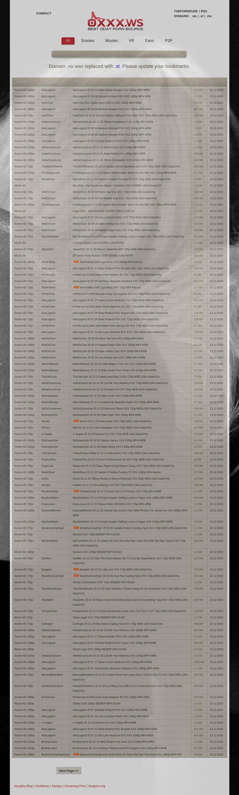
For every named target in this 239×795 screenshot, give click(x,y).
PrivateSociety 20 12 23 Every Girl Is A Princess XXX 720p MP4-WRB (117, 491)
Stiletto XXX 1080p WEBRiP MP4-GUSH (96, 703)
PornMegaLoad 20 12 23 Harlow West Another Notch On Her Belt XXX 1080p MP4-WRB (124, 204)
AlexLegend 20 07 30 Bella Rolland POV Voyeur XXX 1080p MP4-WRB (114, 643)
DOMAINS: (182, 16)
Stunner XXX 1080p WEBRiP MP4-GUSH (97, 552)
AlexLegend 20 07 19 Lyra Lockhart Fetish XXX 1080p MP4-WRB (111, 716)
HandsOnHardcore (52, 686)
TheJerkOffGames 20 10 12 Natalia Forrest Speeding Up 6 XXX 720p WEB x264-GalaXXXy (126, 166)
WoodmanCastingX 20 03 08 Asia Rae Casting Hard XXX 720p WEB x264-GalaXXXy (126, 576)
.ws (194, 16)
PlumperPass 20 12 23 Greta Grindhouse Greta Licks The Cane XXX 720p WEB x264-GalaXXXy (129, 611)
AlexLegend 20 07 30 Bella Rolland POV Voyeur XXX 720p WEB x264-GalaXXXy (120, 313)
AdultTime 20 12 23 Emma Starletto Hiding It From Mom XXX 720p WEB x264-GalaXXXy (125, 115)
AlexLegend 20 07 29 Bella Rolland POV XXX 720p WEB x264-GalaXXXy (116, 319)
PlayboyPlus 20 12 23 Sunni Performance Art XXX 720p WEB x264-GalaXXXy (118, 459)
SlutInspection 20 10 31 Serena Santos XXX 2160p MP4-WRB (109, 440)
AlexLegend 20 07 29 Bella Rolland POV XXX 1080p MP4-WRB (110, 710)
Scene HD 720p (23, 115)
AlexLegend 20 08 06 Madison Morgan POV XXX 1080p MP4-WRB (112, 134)
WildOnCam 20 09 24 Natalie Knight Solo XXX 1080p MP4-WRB (110, 344)
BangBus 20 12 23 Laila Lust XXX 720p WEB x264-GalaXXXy (112, 569)
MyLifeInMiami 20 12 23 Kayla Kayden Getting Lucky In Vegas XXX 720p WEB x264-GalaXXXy (128, 236)
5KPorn (45, 427)
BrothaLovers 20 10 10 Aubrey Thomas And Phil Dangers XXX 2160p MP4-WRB (120, 748)
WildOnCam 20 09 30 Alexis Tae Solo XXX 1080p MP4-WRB (108, 338)
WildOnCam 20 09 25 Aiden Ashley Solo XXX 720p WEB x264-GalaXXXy (115, 223)
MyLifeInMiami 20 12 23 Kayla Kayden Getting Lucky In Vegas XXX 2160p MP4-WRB (123, 521)
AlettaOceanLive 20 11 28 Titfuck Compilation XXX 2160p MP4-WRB (113, 121)
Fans (149, 40)
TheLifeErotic (49, 376)
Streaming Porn (75, 786)
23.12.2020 (216, 90)
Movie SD (20, 185)
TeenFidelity (48, 262)
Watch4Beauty (50, 364)
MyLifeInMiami (49, 236)
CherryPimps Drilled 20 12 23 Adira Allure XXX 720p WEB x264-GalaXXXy (116, 453)
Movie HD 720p (23, 534)
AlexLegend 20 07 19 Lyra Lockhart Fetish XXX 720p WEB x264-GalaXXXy (117, 217)
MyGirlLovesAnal (51, 408)
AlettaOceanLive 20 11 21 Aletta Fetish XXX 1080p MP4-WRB (109, 153)
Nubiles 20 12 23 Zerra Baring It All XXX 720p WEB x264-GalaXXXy (112, 485)
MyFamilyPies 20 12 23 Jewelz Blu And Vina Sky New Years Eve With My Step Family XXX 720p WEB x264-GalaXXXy (129, 543)
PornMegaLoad (50, 172)
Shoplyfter (47, 599)
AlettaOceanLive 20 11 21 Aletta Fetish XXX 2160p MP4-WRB (109, 147)
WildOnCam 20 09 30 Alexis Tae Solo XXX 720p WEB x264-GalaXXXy (114, 192)
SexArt (45, 421)
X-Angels (46, 434)
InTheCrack (48, 274)
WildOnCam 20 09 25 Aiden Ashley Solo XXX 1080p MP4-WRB (110, 351)
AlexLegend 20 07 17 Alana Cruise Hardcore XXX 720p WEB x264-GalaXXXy (118, 300)
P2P (169, 40)
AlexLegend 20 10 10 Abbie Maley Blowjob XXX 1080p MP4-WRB (111, 90)
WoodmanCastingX (52, 528)
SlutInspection (49, 395)
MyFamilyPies (49, 540)
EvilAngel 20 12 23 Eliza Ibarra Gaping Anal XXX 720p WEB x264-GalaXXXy (118, 623)
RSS (204, 11)
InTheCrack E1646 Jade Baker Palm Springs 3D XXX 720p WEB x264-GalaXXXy (120, 325)
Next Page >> (69, 771)
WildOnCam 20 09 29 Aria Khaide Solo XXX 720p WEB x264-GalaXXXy (115, 198)
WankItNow (48, 179)
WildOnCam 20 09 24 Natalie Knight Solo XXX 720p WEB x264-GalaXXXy (116, 230)
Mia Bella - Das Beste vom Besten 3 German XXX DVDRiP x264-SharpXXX (117, 185)
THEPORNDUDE (186, 11)
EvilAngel (46, 623)
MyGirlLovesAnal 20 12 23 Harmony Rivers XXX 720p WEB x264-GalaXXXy (117, 408)
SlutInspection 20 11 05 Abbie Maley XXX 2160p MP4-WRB (107, 446)
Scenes (87, 40)
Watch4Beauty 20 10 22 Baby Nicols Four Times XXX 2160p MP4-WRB (114, 370)
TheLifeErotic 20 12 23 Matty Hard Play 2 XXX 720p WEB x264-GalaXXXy (116, 376)
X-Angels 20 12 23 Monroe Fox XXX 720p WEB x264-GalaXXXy (110, 434)
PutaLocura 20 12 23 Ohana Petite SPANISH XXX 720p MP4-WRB (112, 504)
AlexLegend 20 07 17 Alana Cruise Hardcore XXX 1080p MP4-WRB (112, 662)
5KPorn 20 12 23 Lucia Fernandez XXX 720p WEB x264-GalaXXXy (112, 427)
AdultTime (47, 115)
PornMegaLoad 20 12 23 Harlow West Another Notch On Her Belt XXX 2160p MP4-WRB (124, 172)
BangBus (46, 569)
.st (201, 16)
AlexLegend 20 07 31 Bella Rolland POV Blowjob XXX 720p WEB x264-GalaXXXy (121, 268)
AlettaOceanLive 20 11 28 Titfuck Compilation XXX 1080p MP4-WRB (113, 160)
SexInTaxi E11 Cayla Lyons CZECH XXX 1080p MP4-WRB (107, 102)
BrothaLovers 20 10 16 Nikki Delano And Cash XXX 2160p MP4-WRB (113, 741)
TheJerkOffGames (52, 166)
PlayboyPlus (48, 459)
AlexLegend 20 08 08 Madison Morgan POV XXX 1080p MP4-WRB (112, 109)
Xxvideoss (42, 786)
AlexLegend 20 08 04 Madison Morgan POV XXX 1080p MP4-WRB (112, 128)
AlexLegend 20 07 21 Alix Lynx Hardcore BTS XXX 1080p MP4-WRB (113, 735)
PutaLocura (48, 504)
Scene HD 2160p (24, 121)
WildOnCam (48, 192)
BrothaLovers (49, 741)
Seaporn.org (96, 786)
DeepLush (47, 465)
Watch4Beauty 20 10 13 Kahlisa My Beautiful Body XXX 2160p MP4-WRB (116, 402)
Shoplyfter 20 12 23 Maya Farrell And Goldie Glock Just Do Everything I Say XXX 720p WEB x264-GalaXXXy (130, 602)
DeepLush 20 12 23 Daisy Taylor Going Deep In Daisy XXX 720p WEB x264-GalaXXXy (123, 465)
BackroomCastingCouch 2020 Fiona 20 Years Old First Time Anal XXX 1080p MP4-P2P (127, 754)
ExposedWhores (51, 510)
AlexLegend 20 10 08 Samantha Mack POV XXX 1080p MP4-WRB (112, 96)
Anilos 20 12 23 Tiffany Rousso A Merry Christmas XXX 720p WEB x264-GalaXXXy (121, 478)
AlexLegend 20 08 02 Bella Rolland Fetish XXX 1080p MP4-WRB (111, 141)
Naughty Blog (23, 786)
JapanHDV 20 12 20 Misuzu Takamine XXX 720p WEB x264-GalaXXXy (114, 249)
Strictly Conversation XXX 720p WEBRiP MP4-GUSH (104, 582)
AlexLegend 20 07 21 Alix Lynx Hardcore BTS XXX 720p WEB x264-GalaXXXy (119, 332)
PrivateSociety (49, 491)
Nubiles (45, 485)
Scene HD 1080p (24, 90)
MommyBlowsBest (52, 674)
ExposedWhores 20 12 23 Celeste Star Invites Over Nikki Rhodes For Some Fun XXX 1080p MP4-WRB (130, 513)
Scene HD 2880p (24, 262)
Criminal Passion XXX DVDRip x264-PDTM (98, 242)
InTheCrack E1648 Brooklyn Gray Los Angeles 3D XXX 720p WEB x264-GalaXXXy (121, 293)
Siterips (57, 786)
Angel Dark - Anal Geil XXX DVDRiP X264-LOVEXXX (104, 211)
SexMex (46, 558)
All (68, 40)
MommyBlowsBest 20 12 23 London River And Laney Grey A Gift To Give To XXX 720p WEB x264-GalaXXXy (130, 677)
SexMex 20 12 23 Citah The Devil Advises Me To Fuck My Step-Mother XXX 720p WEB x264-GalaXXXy (127, 561)
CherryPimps (49, 453)
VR (131, 40)
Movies (111, 40)
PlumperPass (49, 611)
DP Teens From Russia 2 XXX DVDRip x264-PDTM (103, 255)
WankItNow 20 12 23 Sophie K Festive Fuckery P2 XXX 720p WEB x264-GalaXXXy (122, 179)
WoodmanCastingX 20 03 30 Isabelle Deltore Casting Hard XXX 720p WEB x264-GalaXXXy (130, 528)
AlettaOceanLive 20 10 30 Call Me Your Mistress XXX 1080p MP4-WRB (114, 630)
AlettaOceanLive (51, 121)
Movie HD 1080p (24, 552)
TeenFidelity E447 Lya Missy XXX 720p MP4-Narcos (107, 287)
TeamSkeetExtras (51, 588)
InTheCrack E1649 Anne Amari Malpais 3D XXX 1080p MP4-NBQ (111, 697)
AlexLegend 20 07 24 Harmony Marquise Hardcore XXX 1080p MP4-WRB (116, 668)
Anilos (45, 478)
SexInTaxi (47, 102)
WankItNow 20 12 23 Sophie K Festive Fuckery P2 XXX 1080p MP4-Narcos (117, 472)
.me (209, 16)
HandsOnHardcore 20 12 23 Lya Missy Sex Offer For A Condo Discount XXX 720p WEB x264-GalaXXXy (128, 688)
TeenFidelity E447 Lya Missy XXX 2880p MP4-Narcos (107, 262)
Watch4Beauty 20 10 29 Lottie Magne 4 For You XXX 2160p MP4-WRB (114, 364)
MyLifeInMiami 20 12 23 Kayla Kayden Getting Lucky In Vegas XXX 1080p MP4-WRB (123, 497)
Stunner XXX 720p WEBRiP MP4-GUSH (96, 534)
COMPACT (44, 13)
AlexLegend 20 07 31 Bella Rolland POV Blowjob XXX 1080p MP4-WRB (115, 729)
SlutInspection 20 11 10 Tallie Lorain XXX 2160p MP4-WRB (107, 395)
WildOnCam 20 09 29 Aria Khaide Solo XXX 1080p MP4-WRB (109, 357)
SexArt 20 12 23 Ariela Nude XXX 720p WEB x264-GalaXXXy (112, 421)
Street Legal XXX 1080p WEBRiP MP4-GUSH (99, 649)
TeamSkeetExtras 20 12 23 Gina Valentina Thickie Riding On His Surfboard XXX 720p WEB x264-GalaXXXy (130, 591)
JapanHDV (47, 249)
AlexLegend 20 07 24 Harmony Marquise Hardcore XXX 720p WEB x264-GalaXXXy (122, 281)
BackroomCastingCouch (55, 754)
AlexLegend (48, 90)
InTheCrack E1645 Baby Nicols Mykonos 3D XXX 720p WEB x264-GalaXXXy (118, 306)
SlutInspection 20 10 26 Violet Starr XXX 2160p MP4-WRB (107, 415)
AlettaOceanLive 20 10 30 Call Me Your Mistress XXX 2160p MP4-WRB (114, 655)
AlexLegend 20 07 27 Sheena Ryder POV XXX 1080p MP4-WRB (111, 636)
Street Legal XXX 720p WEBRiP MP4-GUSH (99, 617)
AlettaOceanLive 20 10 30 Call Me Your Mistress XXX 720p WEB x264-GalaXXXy (120, 383)
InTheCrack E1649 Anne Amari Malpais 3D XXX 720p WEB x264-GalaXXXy (117, 274)
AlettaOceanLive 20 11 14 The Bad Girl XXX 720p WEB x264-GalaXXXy (115, 389)
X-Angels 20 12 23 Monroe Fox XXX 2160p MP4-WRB (104, 722)
